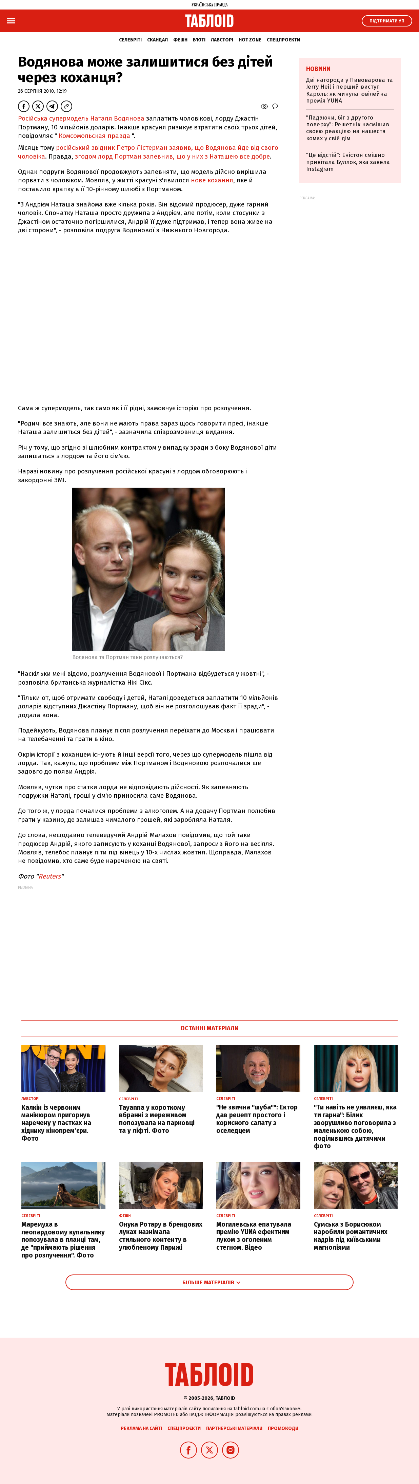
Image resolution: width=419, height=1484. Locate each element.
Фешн (180, 40)
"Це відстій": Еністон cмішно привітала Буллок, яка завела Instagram (348, 162)
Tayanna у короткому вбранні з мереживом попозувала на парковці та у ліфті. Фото (157, 1119)
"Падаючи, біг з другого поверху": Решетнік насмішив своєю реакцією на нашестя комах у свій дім (347, 128)
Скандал (157, 40)
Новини (318, 69)
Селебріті (130, 40)
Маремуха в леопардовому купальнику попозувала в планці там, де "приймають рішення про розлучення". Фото (63, 1239)
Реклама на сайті (141, 1428)
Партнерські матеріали (234, 1428)
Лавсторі (222, 40)
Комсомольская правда (94, 136)
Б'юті (199, 40)
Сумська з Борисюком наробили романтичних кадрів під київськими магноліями (350, 1235)
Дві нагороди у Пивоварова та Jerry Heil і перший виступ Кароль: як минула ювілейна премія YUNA (349, 90)
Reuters (49, 876)
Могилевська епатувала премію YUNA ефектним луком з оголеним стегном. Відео (253, 1235)
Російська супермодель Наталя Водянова (82, 118)
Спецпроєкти (283, 40)
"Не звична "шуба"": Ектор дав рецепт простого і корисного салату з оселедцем (257, 1118)
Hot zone (250, 40)
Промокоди (283, 1428)
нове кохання (212, 180)
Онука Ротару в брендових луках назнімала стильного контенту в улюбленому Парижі (160, 1235)
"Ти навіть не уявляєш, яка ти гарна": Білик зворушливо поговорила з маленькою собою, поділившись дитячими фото (355, 1126)
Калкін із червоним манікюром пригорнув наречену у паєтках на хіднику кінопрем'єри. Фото (56, 1123)
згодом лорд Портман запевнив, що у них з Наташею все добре (172, 156)
